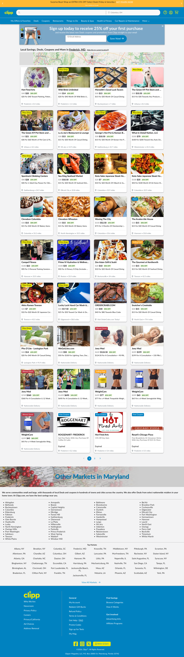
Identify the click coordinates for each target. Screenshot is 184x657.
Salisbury (8, 534)
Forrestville (100, 515)
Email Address (74, 37)
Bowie (52, 505)
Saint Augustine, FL (140, 559)
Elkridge (53, 512)
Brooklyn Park (147, 505)
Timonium (145, 534)
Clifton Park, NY (39, 573)
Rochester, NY (140, 554)
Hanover (144, 520)
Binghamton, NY (19, 563)
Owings (144, 527)
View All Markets (91, 582)
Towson (7, 537)
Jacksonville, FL (80, 576)
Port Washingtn (11, 532)
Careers (27, 615)
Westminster (101, 537)
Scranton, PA (161, 549)
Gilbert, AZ (80, 554)
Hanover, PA (79, 559)
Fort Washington (148, 515)
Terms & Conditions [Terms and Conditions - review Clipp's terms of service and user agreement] (78, 616)
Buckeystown (10, 507)
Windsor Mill (55, 539)
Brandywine (100, 505)
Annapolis (54, 503)
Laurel (143, 522)
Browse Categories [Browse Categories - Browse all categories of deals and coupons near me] (114, 603)
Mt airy (98, 524)
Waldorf (53, 537)
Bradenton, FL (19, 573)
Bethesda (8, 505)
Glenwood (54, 520)
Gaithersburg (55, 517)
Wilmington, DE (161, 568)
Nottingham (55, 527)
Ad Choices (29, 624)
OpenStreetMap (150, 64)
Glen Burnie (9, 520)
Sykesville (99, 534)
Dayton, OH (59, 559)
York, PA (161, 573)
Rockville (145, 532)
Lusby (6, 524)
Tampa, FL (160, 563)
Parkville (53, 529)
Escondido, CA (59, 563)
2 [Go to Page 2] (94, 458)
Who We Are (29, 602)
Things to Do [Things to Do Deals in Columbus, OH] (72, 21)
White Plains (10, 539)
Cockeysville (146, 507)
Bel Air (144, 503)
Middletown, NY (120, 549)
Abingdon (8, 503)
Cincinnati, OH (39, 568)
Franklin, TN (59, 573)
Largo (97, 522)
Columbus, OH (59, 554)
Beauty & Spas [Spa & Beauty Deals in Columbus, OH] (87, 21)
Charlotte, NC (39, 559)
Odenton (99, 527)
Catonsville (100, 507)
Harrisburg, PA (79, 563)
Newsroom (29, 606)
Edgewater (145, 510)
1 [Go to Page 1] (89, 458)
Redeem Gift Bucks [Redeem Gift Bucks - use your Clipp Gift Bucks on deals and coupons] (77, 607)
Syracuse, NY (161, 559)
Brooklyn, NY (39, 549)
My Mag (72, 634)
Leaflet (138, 64)
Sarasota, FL (140, 568)
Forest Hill (54, 515)
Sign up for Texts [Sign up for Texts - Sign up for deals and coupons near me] (76, 629)
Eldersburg (9, 512)
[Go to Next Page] (100, 458)
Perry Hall (145, 529)
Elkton (98, 512)
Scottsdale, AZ (140, 573)
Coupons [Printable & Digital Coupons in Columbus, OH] (46, 21)
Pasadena (99, 529)
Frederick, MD (79, 549)
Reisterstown (101, 532)
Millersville (54, 524)
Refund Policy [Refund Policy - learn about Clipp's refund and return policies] (75, 611)
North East (145, 524)
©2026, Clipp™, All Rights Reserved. (90, 649)
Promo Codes (75, 625)
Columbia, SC (60, 549)
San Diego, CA (140, 563)
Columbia (8, 510)
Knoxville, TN (100, 549)
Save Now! (117, 38)
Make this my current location (98, 50)
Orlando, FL (120, 568)
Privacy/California (32, 620)
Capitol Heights (57, 507)
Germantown (147, 517)
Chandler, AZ (39, 554)
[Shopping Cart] (176, 12)
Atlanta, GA (19, 559)
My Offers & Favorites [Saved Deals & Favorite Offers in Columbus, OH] (21, 21)
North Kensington (12, 527)
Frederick (8, 517)
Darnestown (55, 510)
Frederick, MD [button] (77, 49)
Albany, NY (19, 549)
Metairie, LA (100, 573)
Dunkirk (98, 510)
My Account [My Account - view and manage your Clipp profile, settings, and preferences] (74, 603)
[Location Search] (133, 12)
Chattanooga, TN (39, 563)
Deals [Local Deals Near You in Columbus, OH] (36, 21)
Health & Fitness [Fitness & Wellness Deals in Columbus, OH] (104, 21)
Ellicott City (146, 512)
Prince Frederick (57, 532)
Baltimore (99, 503)
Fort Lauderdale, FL (59, 568)
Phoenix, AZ (120, 573)
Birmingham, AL (19, 568)
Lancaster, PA (100, 554)
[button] (3, 3)
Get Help (73, 620)
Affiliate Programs (114, 623)
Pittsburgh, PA (140, 549)
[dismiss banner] (163, 26)
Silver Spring (55, 534)
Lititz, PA (100, 559)
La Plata (53, 522)
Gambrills (99, 517)
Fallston (7, 515)
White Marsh (147, 537)
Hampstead (100, 520)
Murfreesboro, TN (120, 554)
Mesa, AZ (100, 568)
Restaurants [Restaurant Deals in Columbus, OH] (58, 21)
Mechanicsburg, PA (100, 563)
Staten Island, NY (161, 554)
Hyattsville (9, 522)
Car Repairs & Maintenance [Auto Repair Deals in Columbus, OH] (127, 21)
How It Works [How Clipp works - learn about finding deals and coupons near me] (112, 607)
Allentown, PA (19, 554)
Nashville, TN (120, 563)
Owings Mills (10, 529)
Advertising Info (113, 619)
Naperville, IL (120, 559)
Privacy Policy (30, 611)
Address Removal (31, 628)
